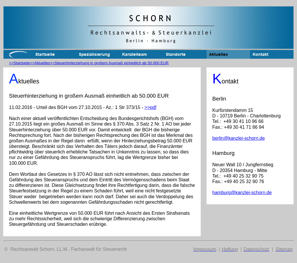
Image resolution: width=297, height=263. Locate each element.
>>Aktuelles (40, 63)
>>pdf (150, 107)
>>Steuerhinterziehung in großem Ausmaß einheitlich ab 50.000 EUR (109, 63)
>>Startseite (19, 63)
